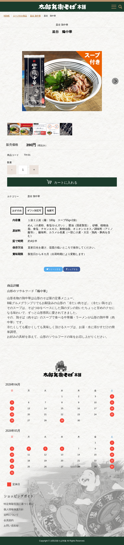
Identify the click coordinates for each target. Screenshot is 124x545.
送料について (11, 514)
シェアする (72, 269)
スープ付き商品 (20, 16)
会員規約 (9, 520)
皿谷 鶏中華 (35, 16)
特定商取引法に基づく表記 (19, 503)
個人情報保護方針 (14, 509)
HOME (7, 16)
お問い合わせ (11, 525)
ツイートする (53, 269)
